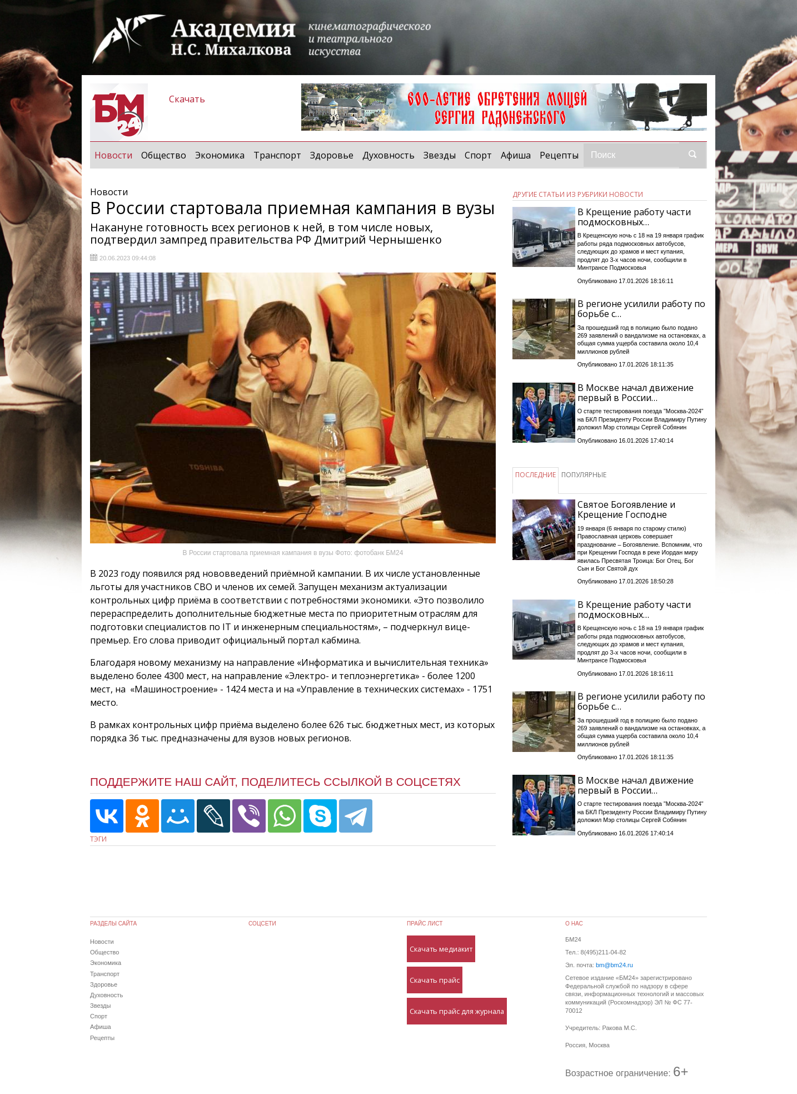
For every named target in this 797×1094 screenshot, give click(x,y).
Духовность (388, 155)
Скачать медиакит (441, 949)
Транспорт (277, 155)
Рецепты (559, 155)
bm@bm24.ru (614, 965)
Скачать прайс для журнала (457, 1011)
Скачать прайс (435, 980)
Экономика (220, 155)
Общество (163, 155)
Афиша (516, 155)
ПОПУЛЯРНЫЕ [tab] (583, 474)
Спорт (478, 155)
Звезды (440, 155)
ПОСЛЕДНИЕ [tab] (535, 474)
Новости (115, 154)
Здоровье (331, 155)
